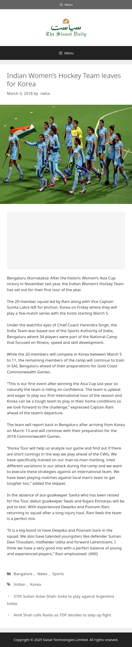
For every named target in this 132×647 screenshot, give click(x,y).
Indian (19, 584)
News (42, 573)
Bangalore (23, 573)
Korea (35, 584)
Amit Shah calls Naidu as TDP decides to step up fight (62, 615)
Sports (58, 573)
